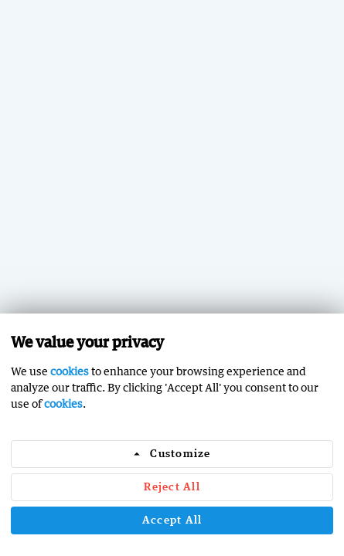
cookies (69, 371)
